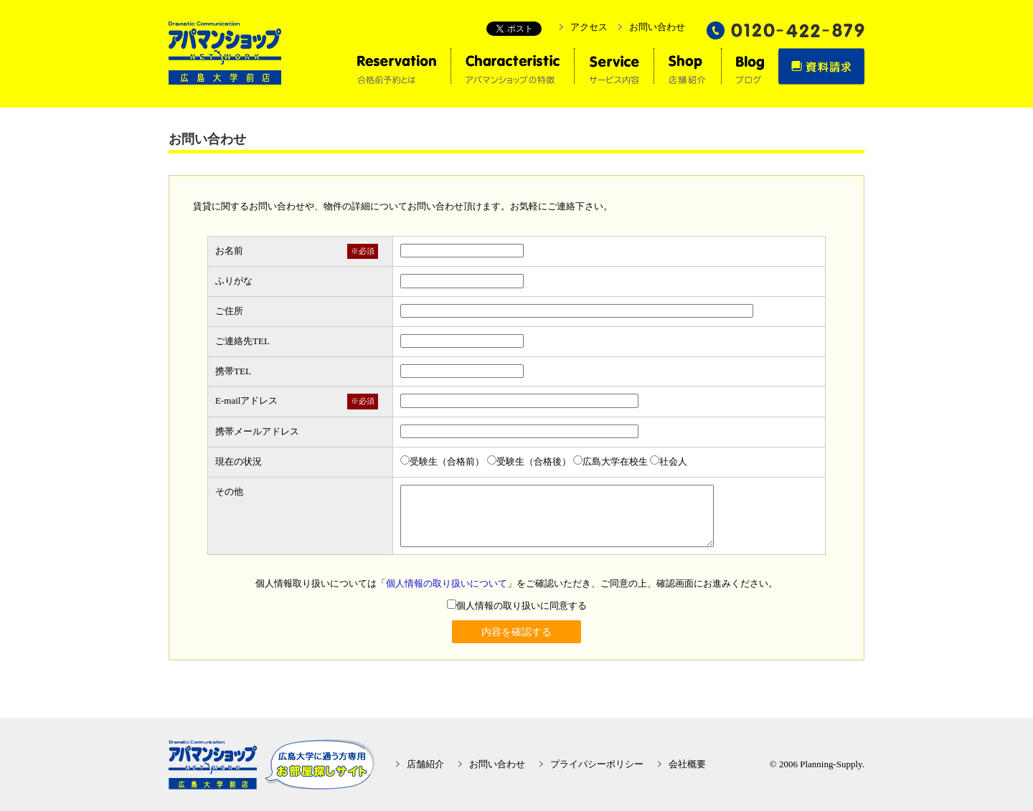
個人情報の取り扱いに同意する (517, 605)
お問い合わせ (657, 27)
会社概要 (687, 764)
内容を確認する (516, 632)
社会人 (668, 461)
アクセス (589, 27)
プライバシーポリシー (596, 764)
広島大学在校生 (610, 461)
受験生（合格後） (529, 461)
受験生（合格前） (442, 461)
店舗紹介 (425, 764)
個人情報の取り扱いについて (446, 583)
